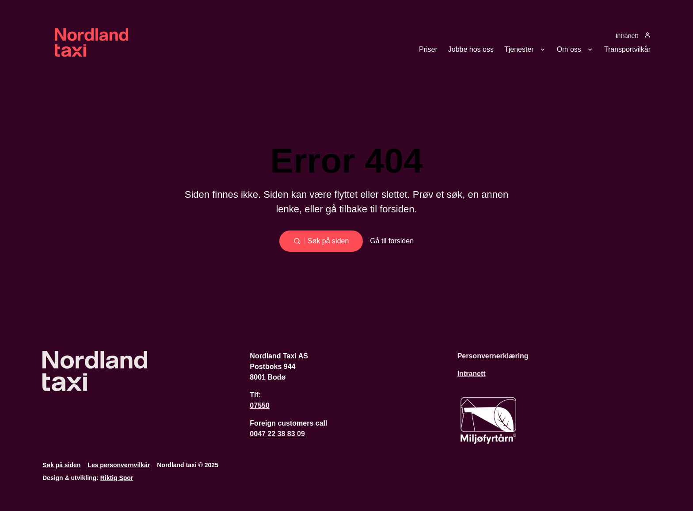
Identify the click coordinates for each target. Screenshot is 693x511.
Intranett (627, 35)
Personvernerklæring (493, 356)
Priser (428, 49)
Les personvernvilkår (119, 465)
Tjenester (519, 49)
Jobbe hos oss (471, 49)
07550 (260, 405)
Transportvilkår (627, 49)
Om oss (569, 49)
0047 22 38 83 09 (277, 434)
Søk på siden (61, 465)
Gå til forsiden (392, 241)
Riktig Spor (116, 477)
